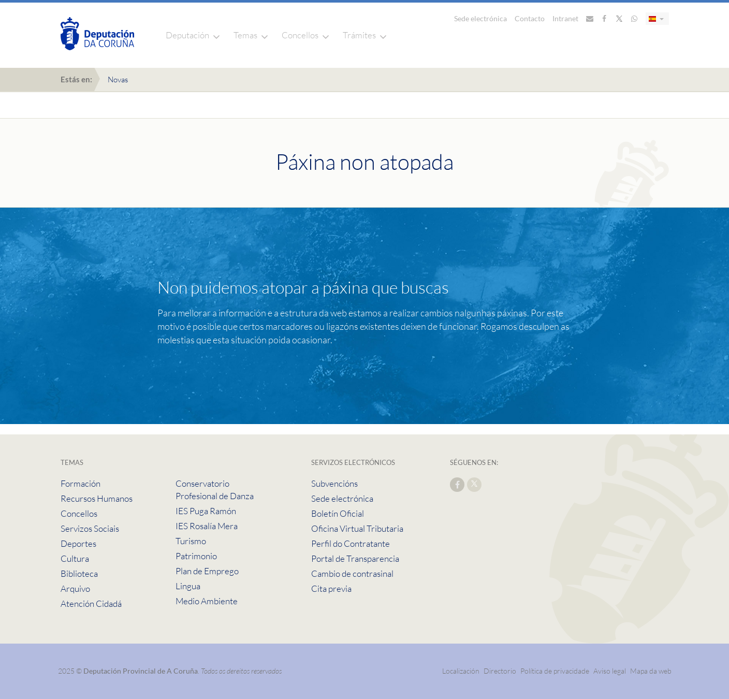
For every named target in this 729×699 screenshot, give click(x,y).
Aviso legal (609, 670)
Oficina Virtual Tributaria (357, 528)
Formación (80, 483)
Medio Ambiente (207, 600)
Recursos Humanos (97, 498)
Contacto (530, 18)
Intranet (565, 18)
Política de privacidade (555, 670)
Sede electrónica (480, 18)
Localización (460, 670)
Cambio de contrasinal (352, 573)
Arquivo (75, 588)
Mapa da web (651, 670)
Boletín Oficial (337, 513)
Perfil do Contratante (350, 543)
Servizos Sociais (90, 528)
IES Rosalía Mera (207, 525)
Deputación (187, 35)
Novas (118, 79)
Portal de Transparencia (355, 558)
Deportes (78, 543)
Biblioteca (79, 573)
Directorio (500, 670)
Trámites (359, 35)
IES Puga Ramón (206, 510)
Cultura (75, 558)
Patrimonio (196, 555)
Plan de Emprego (207, 570)
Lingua (188, 585)
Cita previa (331, 588)
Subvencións (334, 483)
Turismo (191, 540)
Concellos (300, 35)
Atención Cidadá (91, 603)
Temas (245, 35)
